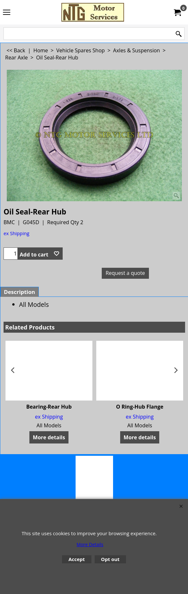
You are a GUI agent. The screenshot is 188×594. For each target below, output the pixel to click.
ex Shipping (16, 233)
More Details (90, 544)
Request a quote (125, 272)
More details (49, 437)
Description (19, 292)
